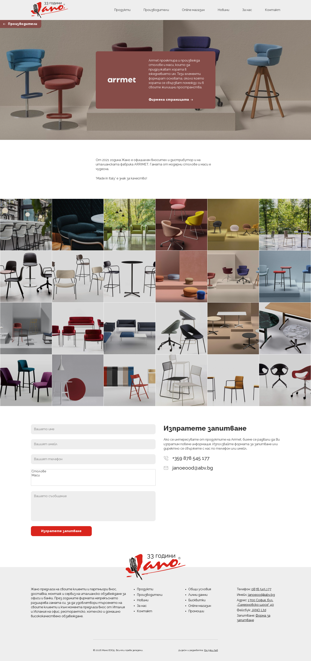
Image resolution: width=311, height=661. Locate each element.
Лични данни (197, 595)
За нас (247, 10)
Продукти (122, 10)
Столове (93, 471)
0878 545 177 (261, 589)
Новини (223, 10)
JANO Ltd (259, 610)
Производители (156, 10)
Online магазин (193, 10)
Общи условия (199, 589)
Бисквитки (196, 600)
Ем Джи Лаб (211, 650)
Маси (93, 475)
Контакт (272, 10)
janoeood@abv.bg (192, 468)
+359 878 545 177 (190, 458)
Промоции (196, 611)
